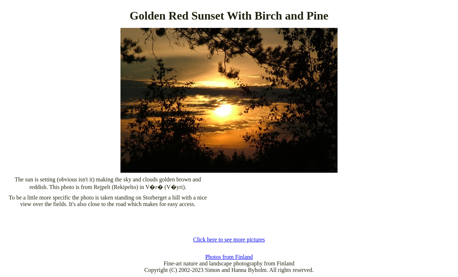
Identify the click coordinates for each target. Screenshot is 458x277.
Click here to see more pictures (229, 239)
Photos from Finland (229, 257)
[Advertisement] (229, 222)
